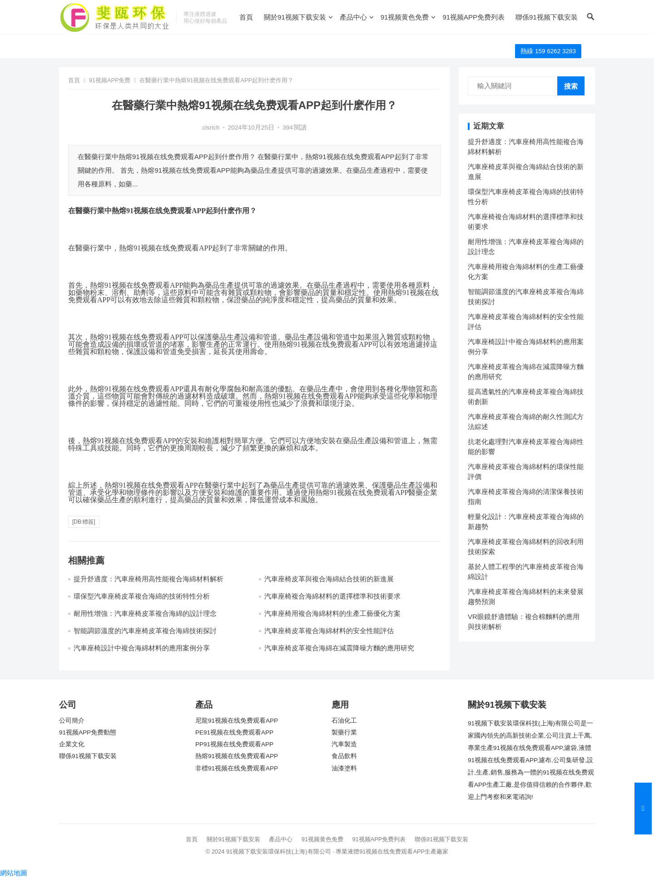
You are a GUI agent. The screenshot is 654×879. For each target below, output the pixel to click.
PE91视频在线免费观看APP (234, 732)
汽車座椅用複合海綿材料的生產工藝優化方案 (332, 613)
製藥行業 (344, 732)
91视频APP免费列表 (473, 17)
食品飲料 (344, 756)
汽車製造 (344, 744)
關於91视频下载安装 (295, 17)
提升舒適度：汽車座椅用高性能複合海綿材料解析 (148, 579)
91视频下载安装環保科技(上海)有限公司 (278, 851)
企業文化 (71, 744)
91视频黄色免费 (405, 17)
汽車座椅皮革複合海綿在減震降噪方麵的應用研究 (339, 648)
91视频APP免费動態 (87, 732)
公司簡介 (71, 720)
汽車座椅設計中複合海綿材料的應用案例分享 (142, 648)
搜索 (571, 86)
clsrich (210, 127)
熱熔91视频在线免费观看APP (236, 756)
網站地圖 (13, 873)
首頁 (246, 17)
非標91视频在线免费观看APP (236, 768)
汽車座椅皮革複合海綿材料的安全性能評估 (329, 630)
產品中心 (353, 17)
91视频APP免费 (110, 80)
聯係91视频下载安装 (546, 17)
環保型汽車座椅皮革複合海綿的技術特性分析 (142, 596)
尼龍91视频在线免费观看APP (236, 720)
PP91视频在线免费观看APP (234, 744)
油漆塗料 (344, 768)
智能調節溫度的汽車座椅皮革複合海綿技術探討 (145, 630)
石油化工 (344, 720)
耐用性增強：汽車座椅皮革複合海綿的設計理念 (145, 613)
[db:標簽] (83, 522)
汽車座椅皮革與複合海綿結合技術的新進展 (329, 579)
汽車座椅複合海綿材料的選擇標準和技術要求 (332, 596)
